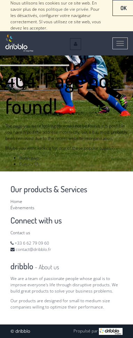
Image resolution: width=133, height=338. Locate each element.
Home (16, 201)
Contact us (20, 233)
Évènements (22, 208)
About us (49, 267)
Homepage (29, 158)
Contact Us (29, 164)
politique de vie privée (67, 9)
